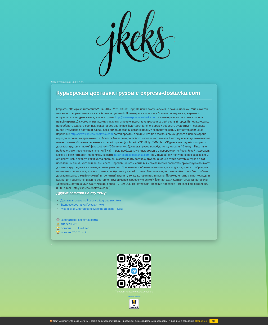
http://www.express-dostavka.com (136, 117)
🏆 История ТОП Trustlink (72, 232)
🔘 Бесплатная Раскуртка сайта (77, 220)
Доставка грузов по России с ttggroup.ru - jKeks (91, 200)
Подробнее (201, 321)
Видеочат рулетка (134, 296)
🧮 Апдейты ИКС (67, 224)
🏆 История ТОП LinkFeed (72, 228)
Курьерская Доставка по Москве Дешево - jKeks (91, 208)
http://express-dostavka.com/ (132, 154)
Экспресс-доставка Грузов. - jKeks (82, 204)
